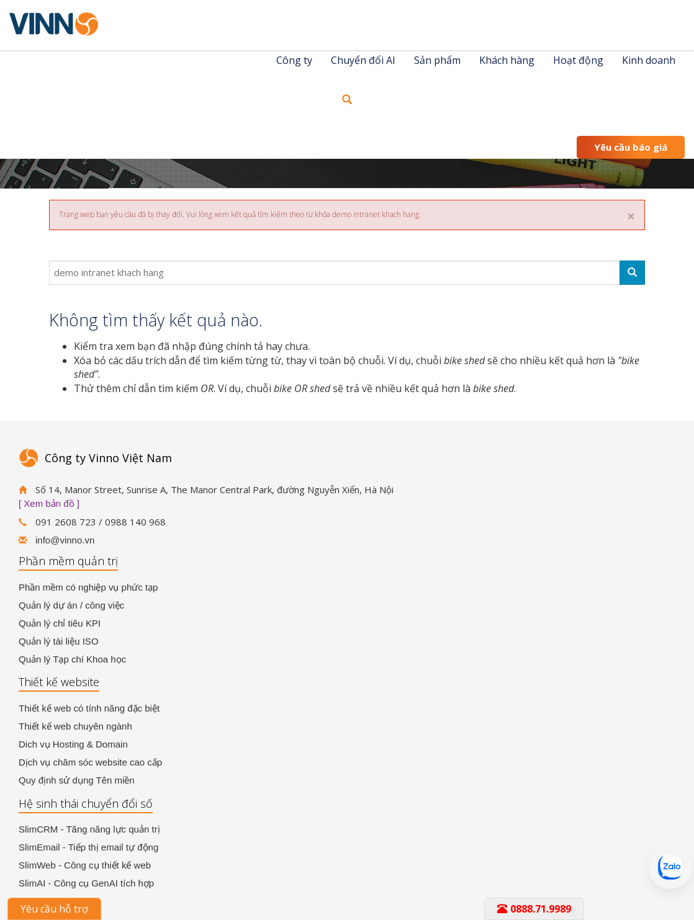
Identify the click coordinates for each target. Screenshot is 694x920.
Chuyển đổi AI (363, 60)
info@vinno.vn (64, 540)
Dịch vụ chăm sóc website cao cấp (90, 762)
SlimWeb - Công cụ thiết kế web (85, 865)
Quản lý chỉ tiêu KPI (60, 623)
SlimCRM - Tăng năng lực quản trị (89, 829)
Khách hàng (506, 60)
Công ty (294, 60)
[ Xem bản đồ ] (49, 503)
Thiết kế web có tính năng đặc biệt (89, 708)
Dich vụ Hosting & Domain (73, 744)
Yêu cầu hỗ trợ (54, 909)
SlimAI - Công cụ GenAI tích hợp (86, 883)
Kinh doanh (648, 60)
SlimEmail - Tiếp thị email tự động (88, 847)
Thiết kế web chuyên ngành (75, 726)
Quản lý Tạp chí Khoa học (72, 659)
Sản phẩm (437, 60)
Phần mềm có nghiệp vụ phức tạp (88, 587)
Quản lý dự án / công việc (71, 605)
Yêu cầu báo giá (630, 147)
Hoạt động (578, 60)
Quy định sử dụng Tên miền (77, 780)
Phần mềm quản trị (68, 560)
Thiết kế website (59, 681)
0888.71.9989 (534, 909)
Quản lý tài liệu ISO (59, 641)
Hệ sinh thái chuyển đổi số (86, 803)
